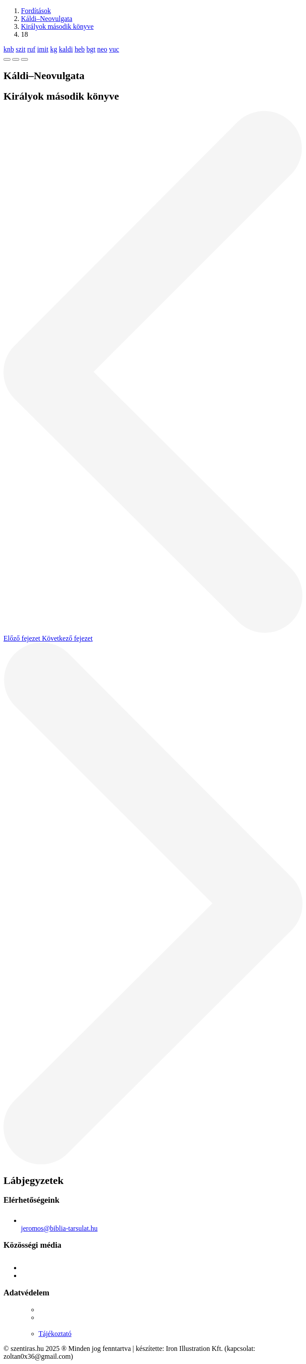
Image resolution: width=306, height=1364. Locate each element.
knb (8, 49)
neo (102, 49)
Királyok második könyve (57, 26)
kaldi (66, 49)
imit (43, 49)
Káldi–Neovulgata (46, 18)
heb (80, 49)
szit (20, 49)
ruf (31, 49)
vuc (114, 49)
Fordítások (36, 10)
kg (53, 49)
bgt (91, 49)
